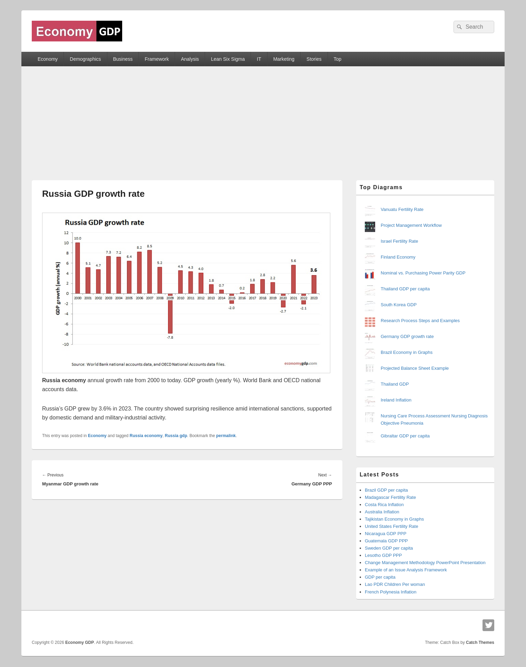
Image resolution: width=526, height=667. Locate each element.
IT (259, 59)
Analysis (190, 59)
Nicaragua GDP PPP (385, 533)
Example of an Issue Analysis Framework (406, 569)
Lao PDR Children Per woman (395, 584)
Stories (314, 59)
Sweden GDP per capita (389, 548)
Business (123, 59)
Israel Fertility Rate (399, 241)
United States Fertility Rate (391, 526)
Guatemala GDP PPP (386, 540)
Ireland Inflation (396, 400)
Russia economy (145, 435)
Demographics (85, 59)
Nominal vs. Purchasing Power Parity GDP (423, 273)
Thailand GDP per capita (405, 288)
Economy (48, 59)
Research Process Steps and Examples (420, 320)
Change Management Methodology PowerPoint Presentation (425, 562)
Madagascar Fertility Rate (390, 497)
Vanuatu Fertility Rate (402, 209)
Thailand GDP (395, 384)
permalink (226, 435)
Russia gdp (176, 435)
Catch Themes (480, 642)
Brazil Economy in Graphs (406, 352)
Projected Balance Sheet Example (415, 368)
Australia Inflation (382, 511)
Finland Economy (398, 257)
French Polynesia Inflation (391, 591)
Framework (157, 59)
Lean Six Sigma (228, 59)
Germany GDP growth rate (407, 336)
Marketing (283, 59)
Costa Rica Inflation (384, 504)
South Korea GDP (399, 304)
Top (338, 59)
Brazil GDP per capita (386, 490)
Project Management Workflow (411, 225)
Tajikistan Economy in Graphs (394, 519)
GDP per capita (380, 577)
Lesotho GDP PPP (383, 555)
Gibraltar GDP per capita (405, 435)
